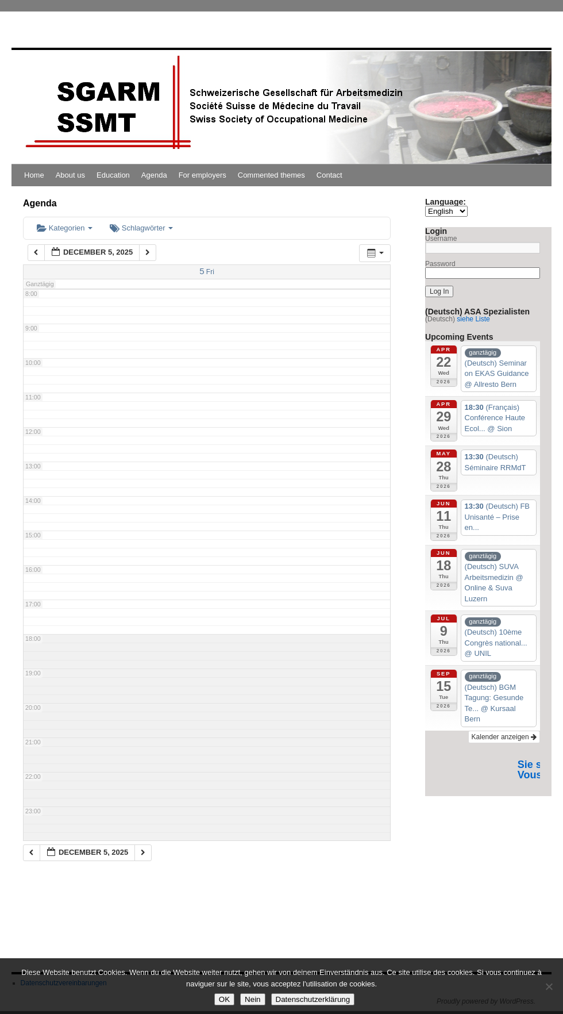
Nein (252, 999)
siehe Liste (473, 319)
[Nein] (548, 986)
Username (441, 239)
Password (440, 264)
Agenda (154, 175)
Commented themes (271, 175)
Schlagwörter (141, 228)
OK (224, 999)
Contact (329, 175)
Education (113, 175)
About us (70, 175)
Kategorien (64, 228)
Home (34, 175)
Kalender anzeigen (504, 737)
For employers (202, 175)
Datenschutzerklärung (313, 999)
